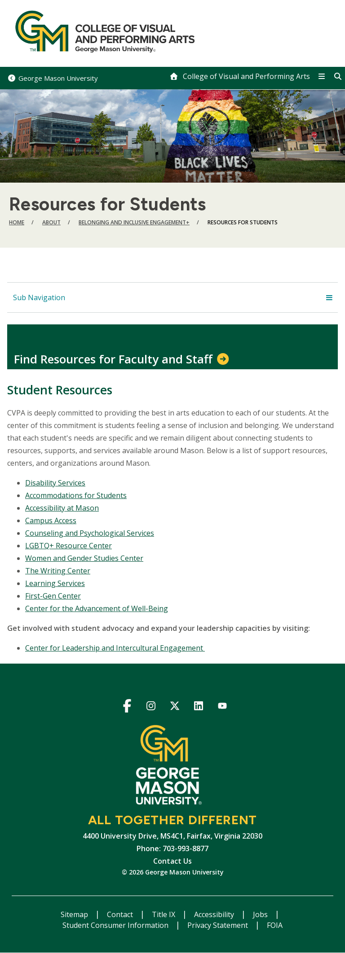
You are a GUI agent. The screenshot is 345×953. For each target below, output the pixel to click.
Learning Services (55, 583)
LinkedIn (199, 707)
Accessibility (215, 914)
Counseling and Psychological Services (89, 533)
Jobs (261, 914)
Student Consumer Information (116, 925)
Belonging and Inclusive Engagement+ (134, 222)
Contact (121, 914)
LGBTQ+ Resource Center (68, 546)
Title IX (164, 914)
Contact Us (172, 861)
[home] (240, 76)
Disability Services (55, 483)
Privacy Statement (218, 925)
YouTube (222, 707)
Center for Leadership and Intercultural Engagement (115, 648)
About (51, 222)
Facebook (127, 707)
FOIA (275, 925)
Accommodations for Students (76, 495)
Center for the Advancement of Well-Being (96, 608)
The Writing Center (57, 571)
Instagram (151, 707)
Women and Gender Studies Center (84, 558)
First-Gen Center (53, 596)
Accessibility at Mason (62, 508)
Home (16, 222)
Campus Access (50, 520)
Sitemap (75, 914)
